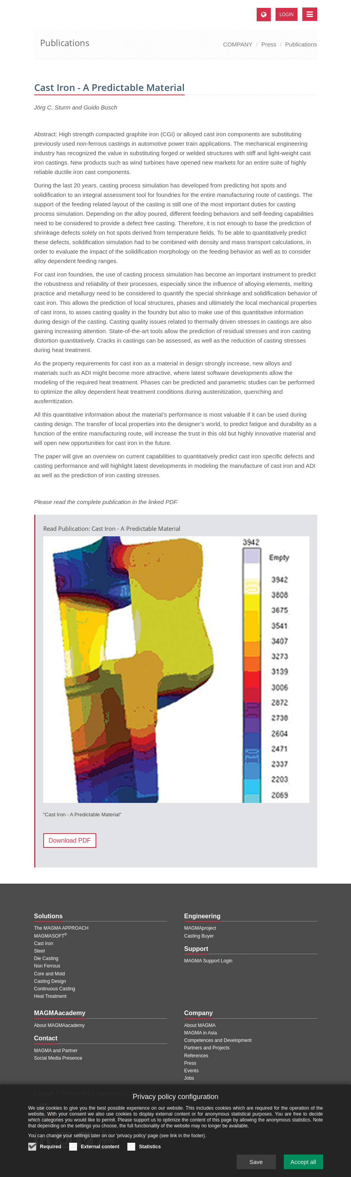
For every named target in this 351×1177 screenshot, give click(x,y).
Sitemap (138, 1093)
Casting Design (50, 981)
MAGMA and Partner (56, 1050)
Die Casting (46, 958)
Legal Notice (109, 1093)
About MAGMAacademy (59, 1025)
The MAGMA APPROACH (61, 928)
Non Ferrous (47, 966)
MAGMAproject (200, 928)
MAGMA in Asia (200, 1033)
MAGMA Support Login (208, 961)
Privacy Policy (75, 1093)
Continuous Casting (54, 989)
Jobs (189, 1078)
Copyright (44, 1093)
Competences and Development (218, 1040)
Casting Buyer (199, 936)
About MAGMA (200, 1025)
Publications (301, 44)
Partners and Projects (207, 1048)
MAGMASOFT (50, 936)
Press (268, 44)
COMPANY (238, 44)
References (196, 1055)
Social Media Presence (58, 1058)
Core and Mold (49, 974)
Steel (39, 951)
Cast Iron (43, 943)
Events (191, 1070)
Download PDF (70, 840)
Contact (161, 1093)
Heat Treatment (50, 996)
